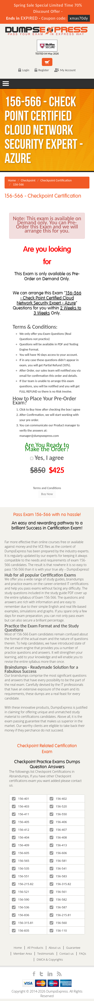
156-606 (58, 853)
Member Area (22, 953)
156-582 (58, 899)
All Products (35, 947)
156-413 (58, 845)
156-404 (20, 837)
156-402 (58, 799)
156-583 (58, 876)
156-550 (58, 814)
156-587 (58, 907)
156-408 (58, 837)
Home (12, 180)
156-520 (58, 806)
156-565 (20, 861)
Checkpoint (28, 180)
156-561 (58, 892)
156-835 (20, 930)
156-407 (58, 830)
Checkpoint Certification (56, 180)
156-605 (20, 853)
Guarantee (73, 947)
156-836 (20, 915)
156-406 (58, 822)
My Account (65, 70)
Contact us (66, 953)
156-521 (20, 892)
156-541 (58, 868)
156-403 (20, 806)
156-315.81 (22, 923)
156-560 (58, 923)
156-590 (20, 899)
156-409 (20, 845)
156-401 (20, 799)
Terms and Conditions (47, 488)
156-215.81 (60, 915)
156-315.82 (60, 884)
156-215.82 (22, 884)
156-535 (20, 868)
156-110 (58, 930)
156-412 (20, 830)
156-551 (20, 876)
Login (23, 70)
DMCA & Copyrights (50, 959)
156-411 (20, 814)
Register (42, 70)
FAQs (82, 953)
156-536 (20, 907)
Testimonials (45, 953)
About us (55, 947)
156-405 (20, 822)
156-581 (58, 861)
